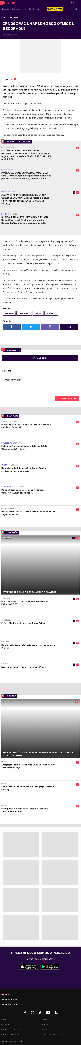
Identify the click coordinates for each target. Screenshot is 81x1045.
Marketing (46, 1020)
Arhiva (45, 1030)
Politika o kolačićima (10, 1030)
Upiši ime (6, 371)
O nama (4, 1020)
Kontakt (46, 1025)
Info (4, 17)
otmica (38, 314)
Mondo (6, 995)
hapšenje (51, 314)
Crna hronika (13, 17)
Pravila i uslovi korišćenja (54, 1035)
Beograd (9, 314)
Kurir (10, 79)
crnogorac (24, 314)
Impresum (5, 1025)
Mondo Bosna (9, 1004)
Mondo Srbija (9, 1000)
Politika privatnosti (10, 1035)
